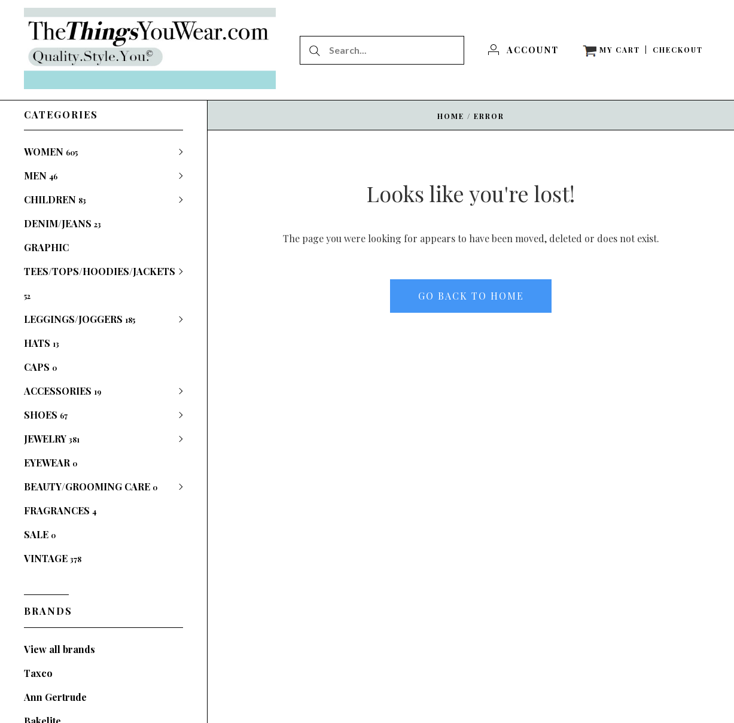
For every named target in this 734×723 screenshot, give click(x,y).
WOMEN (51, 151)
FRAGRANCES (60, 510)
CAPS (40, 367)
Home (450, 116)
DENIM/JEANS (62, 223)
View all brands (59, 649)
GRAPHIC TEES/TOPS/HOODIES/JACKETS (99, 271)
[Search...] (382, 50)
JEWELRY (52, 438)
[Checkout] (678, 50)
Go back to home (471, 295)
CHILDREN (55, 199)
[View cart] (611, 50)
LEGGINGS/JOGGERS (79, 319)
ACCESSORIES (62, 391)
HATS (41, 343)
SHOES (46, 414)
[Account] (523, 50)
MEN (40, 175)
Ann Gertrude (55, 697)
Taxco (38, 673)
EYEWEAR (50, 462)
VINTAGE (52, 558)
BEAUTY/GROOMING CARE (90, 486)
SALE (40, 534)
